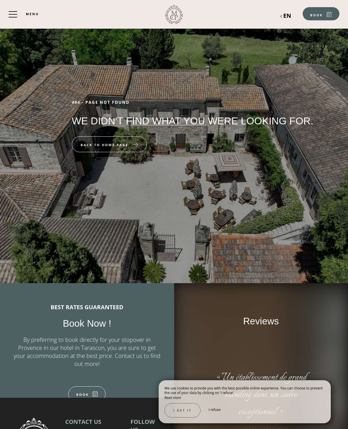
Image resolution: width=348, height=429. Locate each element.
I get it (182, 410)
